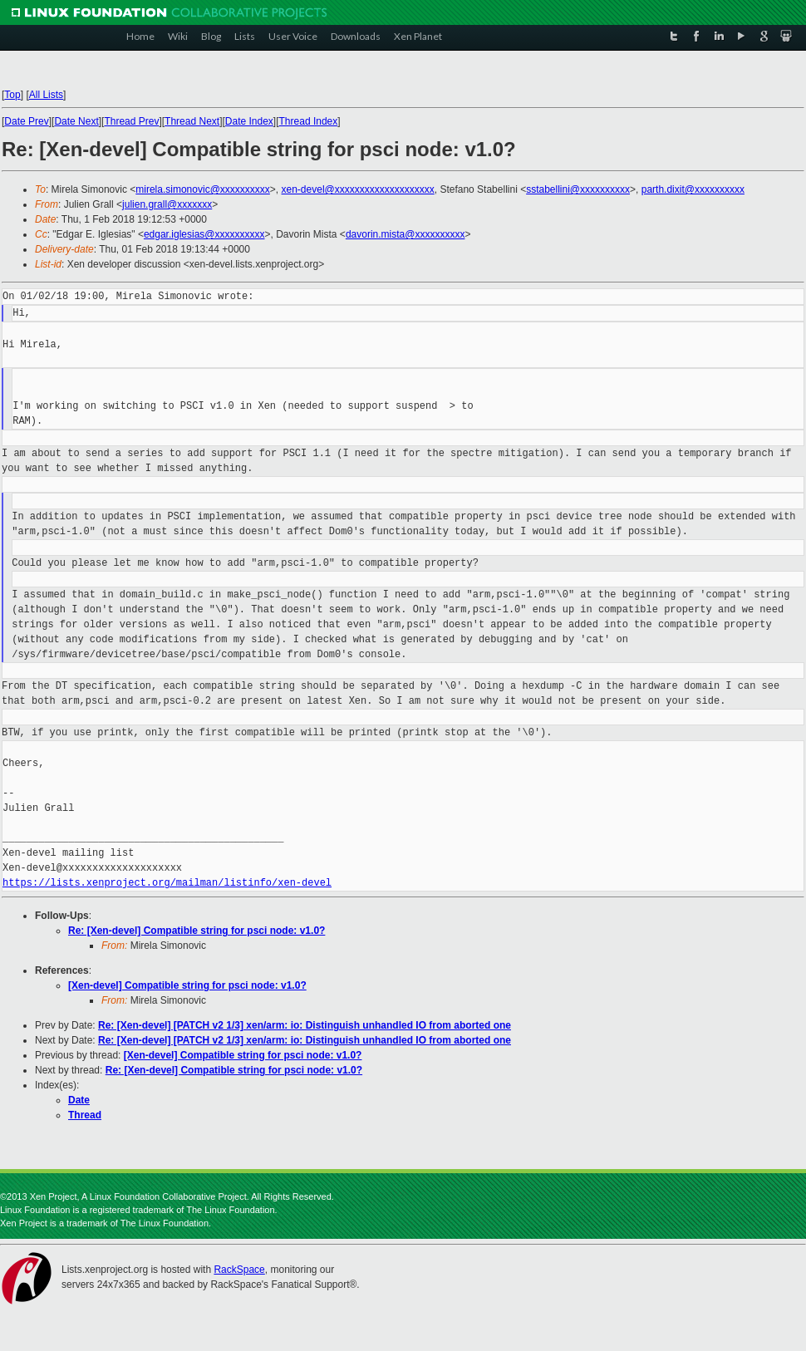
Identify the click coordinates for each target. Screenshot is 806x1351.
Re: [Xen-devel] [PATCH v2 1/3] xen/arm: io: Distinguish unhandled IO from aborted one (304, 1025)
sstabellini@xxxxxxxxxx (578, 189)
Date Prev (26, 121)
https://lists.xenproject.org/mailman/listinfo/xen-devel (167, 883)
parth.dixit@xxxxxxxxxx (693, 189)
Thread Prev (131, 121)
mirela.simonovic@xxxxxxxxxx (202, 189)
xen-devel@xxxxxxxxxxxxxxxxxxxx (358, 189)
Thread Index (308, 121)
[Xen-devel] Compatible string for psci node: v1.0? (187, 985)
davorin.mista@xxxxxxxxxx (405, 234)
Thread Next (192, 121)
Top (12, 95)
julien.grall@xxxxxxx (167, 204)
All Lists (46, 95)
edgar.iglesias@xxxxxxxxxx (204, 234)
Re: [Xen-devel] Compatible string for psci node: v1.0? (196, 930)
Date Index (249, 121)
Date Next (76, 121)
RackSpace (239, 1269)
